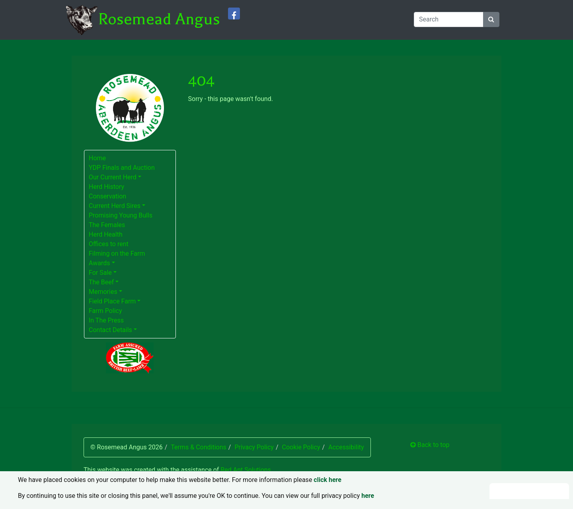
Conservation (107, 196)
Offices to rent (109, 244)
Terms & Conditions (198, 447)
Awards (99, 263)
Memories (103, 291)
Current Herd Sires (114, 206)
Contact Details (110, 330)
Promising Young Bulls (120, 215)
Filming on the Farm (117, 253)
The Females (107, 225)
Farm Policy (105, 311)
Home (97, 158)
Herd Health (106, 234)
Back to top (429, 445)
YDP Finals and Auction (122, 167)
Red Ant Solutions (245, 470)
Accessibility (346, 447)
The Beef (101, 282)
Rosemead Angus (159, 19)
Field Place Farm (112, 301)
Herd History (106, 186)
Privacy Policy (254, 447)
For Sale (100, 272)
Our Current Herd (112, 177)
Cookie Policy (301, 447)
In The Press (106, 320)
